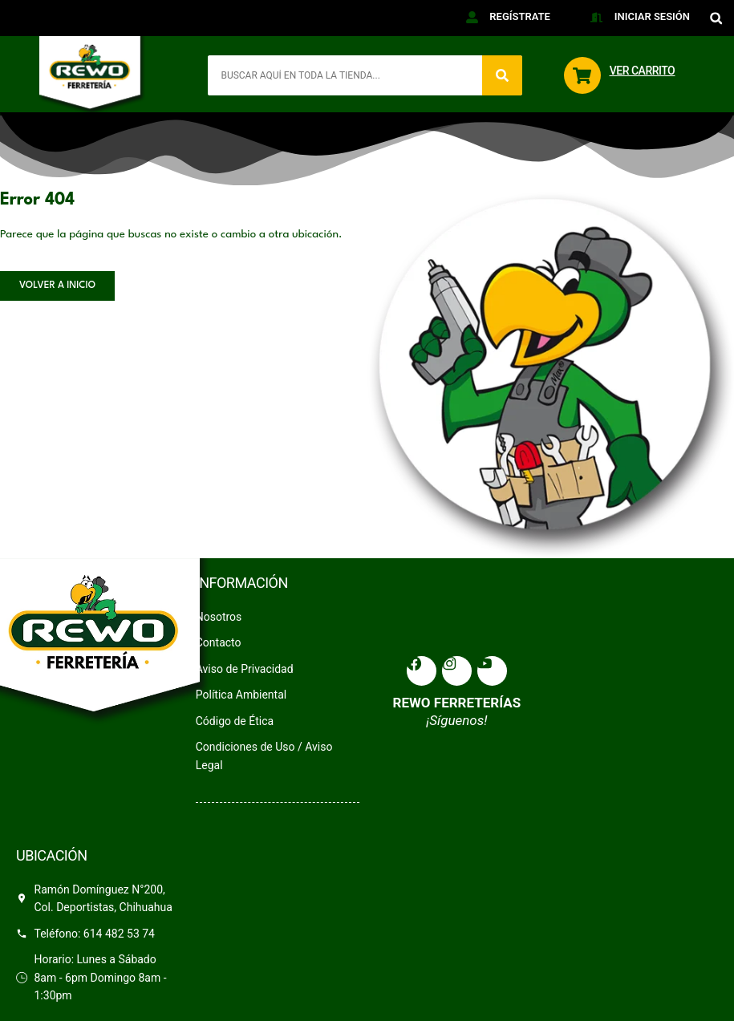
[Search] (502, 75)
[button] (716, 18)
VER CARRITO (642, 70)
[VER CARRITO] (582, 75)
